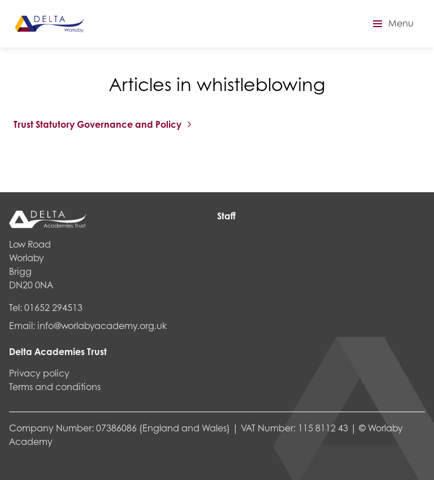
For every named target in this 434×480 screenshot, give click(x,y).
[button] (391, 23)
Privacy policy (39, 372)
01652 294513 (53, 307)
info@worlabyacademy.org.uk (102, 325)
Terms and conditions (55, 386)
